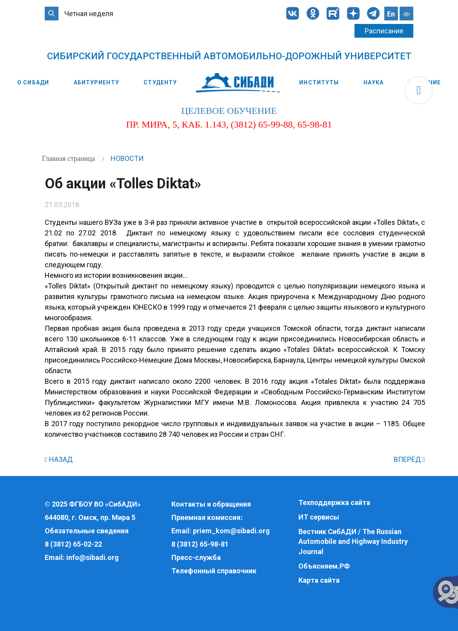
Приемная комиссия (205, 517)
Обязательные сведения (87, 531)
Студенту (160, 82)
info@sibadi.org (92, 557)
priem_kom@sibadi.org (231, 531)
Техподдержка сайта (334, 502)
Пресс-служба (196, 557)
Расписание (384, 31)
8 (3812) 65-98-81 (200, 544)
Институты (319, 82)
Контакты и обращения (211, 504)
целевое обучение (228, 111)
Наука (373, 82)
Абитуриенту (96, 82)
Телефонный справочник (213, 571)
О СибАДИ (33, 82)
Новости (127, 158)
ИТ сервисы (318, 517)
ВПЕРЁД (409, 459)
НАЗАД (59, 459)
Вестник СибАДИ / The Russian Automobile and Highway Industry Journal (353, 541)
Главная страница (69, 158)
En (391, 14)
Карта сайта (319, 580)
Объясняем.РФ (324, 566)
